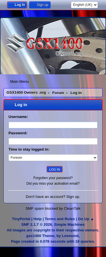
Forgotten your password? (53, 178)
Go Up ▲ (86, 219)
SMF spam (34, 208)
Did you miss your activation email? (53, 184)
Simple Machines (69, 224)
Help (37, 219)
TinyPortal (21, 219)
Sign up (72, 197)
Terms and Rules (60, 219)
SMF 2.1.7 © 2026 (36, 224)
